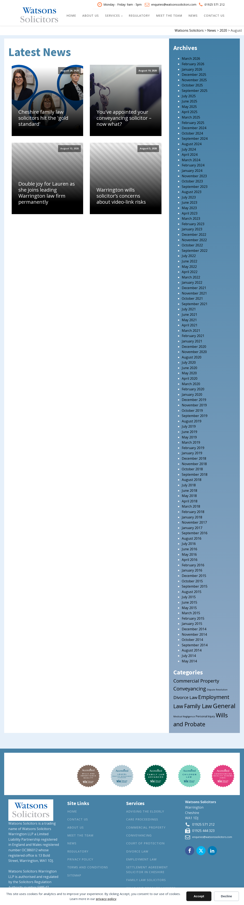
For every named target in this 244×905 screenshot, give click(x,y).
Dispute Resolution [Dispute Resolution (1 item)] (217, 689)
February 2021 (193, 335)
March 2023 (191, 218)
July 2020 (189, 362)
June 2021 (189, 314)
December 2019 (194, 399)
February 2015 (193, 617)
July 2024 (189, 148)
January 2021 (192, 340)
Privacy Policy (80, 859)
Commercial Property (145, 827)
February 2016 (193, 564)
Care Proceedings (142, 819)
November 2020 (194, 351)
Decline (226, 896)
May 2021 (189, 319)
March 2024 (191, 159)
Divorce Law (137, 851)
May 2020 (189, 372)
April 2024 (189, 154)
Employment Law (141, 859)
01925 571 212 (215, 4)
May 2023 (189, 207)
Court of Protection (145, 843)
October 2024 (192, 132)
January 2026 (192, 68)
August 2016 (191, 538)
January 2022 (192, 282)
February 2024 (193, 164)
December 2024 (194, 127)
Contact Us (214, 15)
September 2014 (194, 644)
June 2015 (189, 602)
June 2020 (189, 367)
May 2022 (189, 266)
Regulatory (139, 15)
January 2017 (192, 527)
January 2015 (192, 623)
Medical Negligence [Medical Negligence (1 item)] (184, 716)
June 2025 (189, 101)
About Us (90, 15)
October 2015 (192, 580)
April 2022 (189, 271)
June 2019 (189, 431)
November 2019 (194, 404)
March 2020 (191, 383)
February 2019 (193, 447)
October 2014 (192, 639)
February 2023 (193, 223)
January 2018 (192, 516)
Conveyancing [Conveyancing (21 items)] (189, 688)
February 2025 (193, 122)
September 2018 (194, 474)
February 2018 (193, 511)
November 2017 (194, 522)
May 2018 (189, 495)
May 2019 (189, 436)
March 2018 (191, 506)
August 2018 (191, 479)
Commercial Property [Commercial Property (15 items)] (196, 680)
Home (71, 15)
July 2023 (189, 196)
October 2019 (192, 410)
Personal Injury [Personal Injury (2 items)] (205, 716)
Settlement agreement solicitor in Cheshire (147, 869)
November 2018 (194, 463)
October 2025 (192, 84)
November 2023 (194, 175)
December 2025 (194, 74)
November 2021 (194, 292)
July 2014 (189, 655)
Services (112, 15)
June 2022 (189, 260)
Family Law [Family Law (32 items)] (198, 705)
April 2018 (189, 500)
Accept (199, 896)
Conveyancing (139, 835)
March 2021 (191, 330)
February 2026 (193, 63)
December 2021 (194, 287)
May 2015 (189, 607)
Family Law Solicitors (146, 879)
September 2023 (194, 186)
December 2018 (194, 458)
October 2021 (192, 298)
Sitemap (74, 875)
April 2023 (189, 212)
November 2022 (194, 239)
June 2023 (189, 202)
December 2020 (194, 346)
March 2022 (191, 276)
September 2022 (194, 250)
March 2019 (191, 442)
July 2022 (189, 255)
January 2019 (192, 452)
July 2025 (189, 95)
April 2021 (189, 324)
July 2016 (189, 543)
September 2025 (194, 90)
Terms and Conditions (87, 867)
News (193, 15)
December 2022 (194, 234)
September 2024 (194, 138)
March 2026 (191, 58)
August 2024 (191, 143)
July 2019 (189, 426)
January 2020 (192, 394)
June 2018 (189, 490)
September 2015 (194, 586)
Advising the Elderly (145, 811)
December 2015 (194, 575)
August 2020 (191, 356)
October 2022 (192, 244)
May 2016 (189, 554)
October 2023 (192, 181)
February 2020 (193, 388)
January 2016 (192, 570)
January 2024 (192, 170)
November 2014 (194, 634)
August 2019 (191, 420)
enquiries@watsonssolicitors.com (173, 4)
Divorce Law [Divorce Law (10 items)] (185, 697)
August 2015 (191, 591)
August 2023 (191, 191)
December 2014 (194, 628)
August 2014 (191, 650)
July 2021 (189, 308)
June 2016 (189, 548)
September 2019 (194, 415)
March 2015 (191, 612)
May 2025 (189, 106)
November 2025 (194, 79)
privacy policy (106, 899)
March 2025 (191, 117)
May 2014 (189, 660)
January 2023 (192, 228)
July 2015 (189, 596)
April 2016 (189, 559)
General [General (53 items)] (224, 705)
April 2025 (189, 111)
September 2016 (194, 532)
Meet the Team (169, 15)
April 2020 (189, 378)
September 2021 (194, 303)
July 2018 (189, 484)
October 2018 (192, 468)
